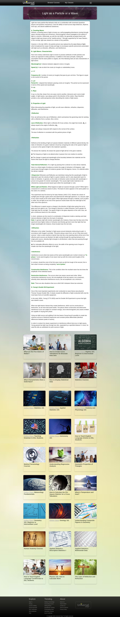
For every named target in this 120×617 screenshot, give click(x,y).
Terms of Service (64, 607)
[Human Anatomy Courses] (34, 557)
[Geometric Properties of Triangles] (85, 472)
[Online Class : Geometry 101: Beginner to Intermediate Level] (34, 528)
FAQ (30, 613)
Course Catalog (32, 605)
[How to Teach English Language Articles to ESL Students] (85, 444)
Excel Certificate (48, 613)
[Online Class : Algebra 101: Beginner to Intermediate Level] (85, 360)
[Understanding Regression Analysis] (60, 472)
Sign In (30, 602)
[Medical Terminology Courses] (34, 472)
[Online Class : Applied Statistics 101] (60, 416)
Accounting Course (49, 603)
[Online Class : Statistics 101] (34, 416)
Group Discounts (33, 607)
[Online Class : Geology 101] (60, 528)
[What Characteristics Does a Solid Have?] (34, 388)
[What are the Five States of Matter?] (34, 360)
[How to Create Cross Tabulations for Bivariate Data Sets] (60, 360)
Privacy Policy (63, 609)
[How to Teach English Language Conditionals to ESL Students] (34, 585)
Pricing (30, 603)
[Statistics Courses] (85, 388)
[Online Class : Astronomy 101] (60, 444)
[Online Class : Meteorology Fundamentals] (34, 500)
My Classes (69, 2)
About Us (62, 602)
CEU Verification (33, 609)
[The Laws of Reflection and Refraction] (85, 585)
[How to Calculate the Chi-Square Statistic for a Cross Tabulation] (60, 500)
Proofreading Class (49, 609)
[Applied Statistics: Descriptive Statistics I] (60, 557)
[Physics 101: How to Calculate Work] (60, 585)
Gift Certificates (32, 611)
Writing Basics (47, 605)
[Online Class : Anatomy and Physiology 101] (85, 416)
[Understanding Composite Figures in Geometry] (85, 528)
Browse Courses (54, 2)
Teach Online (63, 603)
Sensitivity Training (49, 611)
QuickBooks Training (49, 607)
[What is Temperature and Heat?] (85, 500)
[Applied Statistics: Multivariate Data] (85, 557)
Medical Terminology (49, 602)
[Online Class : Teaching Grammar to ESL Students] (34, 444)
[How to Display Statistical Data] (60, 388)
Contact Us (62, 605)
